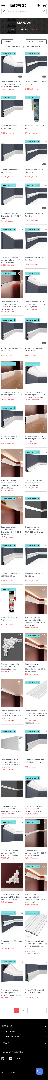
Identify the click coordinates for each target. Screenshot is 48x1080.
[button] (44, 11)
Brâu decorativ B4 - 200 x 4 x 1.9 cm (36, 214)
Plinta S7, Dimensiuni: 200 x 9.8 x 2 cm (36, 349)
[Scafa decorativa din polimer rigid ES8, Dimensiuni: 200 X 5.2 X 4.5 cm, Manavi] (12, 463)
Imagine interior (14, 47)
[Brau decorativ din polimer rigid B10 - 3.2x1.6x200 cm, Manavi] (12, 789)
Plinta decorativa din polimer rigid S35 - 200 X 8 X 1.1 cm (11, 394)
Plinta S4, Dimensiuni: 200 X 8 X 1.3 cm (12, 171)
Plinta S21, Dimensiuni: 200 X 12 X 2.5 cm (10, 575)
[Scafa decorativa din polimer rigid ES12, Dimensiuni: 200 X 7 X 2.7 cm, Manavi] (36, 600)
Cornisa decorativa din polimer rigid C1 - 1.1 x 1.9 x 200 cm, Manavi (12, 260)
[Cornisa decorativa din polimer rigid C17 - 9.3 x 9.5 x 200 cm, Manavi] (36, 375)
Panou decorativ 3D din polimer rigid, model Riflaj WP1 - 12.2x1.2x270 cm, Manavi (36, 945)
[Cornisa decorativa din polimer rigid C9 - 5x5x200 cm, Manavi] (12, 833)
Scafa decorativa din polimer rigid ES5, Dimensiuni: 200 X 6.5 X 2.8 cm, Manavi (11, 531)
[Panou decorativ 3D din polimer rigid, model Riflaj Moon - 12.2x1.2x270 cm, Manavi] (36, 693)
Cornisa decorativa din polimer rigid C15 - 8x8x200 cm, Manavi (34, 808)
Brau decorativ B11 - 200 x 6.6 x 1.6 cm (36, 575)
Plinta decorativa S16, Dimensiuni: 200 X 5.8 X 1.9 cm (11, 216)
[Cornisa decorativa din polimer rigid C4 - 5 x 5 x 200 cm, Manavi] (36, 463)
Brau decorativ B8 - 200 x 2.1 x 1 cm (36, 171)
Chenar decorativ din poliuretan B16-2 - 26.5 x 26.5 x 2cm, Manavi (11, 897)
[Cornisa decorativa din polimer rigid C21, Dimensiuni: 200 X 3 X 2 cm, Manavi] (12, 693)
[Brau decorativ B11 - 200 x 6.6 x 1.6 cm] (36, 556)
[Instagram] (18, 1059)
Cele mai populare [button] (35, 42)
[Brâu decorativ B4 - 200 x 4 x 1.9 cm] (36, 196)
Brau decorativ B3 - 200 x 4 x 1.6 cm (35, 259)
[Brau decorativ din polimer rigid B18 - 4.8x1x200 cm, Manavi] (36, 510)
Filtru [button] (7, 42)
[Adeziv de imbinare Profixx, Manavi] (12, 600)
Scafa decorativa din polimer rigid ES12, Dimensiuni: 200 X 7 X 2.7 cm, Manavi (35, 621)
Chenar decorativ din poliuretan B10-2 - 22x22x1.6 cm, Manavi (10, 666)
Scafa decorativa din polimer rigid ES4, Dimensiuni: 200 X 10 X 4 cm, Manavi (11, 763)
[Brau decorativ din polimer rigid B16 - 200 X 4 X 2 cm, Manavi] (36, 833)
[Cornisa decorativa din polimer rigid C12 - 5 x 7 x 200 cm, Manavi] (36, 284)
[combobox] (24, 11)
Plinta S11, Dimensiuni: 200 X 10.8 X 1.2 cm (34, 761)
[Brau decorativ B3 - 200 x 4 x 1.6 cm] (36, 240)
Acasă (13, 29)
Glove (15, 1073)
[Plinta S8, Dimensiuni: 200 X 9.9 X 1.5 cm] (12, 108)
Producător (23, 29)
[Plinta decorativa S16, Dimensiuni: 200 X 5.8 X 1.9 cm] (12, 196)
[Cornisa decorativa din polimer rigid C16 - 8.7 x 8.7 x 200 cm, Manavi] (12, 64)
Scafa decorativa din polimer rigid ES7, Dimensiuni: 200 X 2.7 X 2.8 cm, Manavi (35, 668)
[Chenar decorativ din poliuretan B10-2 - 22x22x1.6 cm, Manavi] (12, 647)
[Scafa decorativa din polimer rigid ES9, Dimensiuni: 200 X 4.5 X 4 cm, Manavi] (36, 877)
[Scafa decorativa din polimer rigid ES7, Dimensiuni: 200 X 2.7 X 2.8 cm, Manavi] (36, 647)
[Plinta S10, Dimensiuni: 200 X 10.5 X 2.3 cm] (36, 973)
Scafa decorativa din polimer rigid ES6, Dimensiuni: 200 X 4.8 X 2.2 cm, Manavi (11, 305)
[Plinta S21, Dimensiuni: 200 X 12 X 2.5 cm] (12, 556)
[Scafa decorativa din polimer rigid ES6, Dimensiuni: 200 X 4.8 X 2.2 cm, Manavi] (12, 284)
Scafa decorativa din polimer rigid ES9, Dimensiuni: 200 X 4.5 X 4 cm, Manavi (36, 898)
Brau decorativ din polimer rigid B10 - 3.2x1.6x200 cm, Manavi (11, 808)
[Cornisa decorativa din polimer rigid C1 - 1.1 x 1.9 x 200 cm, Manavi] (12, 240)
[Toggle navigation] (3, 5)
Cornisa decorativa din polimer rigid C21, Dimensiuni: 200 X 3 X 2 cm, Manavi (11, 714)
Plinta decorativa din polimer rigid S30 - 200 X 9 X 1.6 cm (35, 438)
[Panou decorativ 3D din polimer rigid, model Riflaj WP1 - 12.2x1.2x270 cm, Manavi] (36, 924)
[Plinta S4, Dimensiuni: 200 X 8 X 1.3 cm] (12, 152)
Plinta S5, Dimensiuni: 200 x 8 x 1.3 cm (12, 349)
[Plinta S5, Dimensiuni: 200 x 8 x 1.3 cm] (12, 331)
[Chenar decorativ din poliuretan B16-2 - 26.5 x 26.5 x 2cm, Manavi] (12, 877)
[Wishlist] (20, 53)
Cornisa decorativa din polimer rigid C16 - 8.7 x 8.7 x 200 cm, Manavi (11, 84)
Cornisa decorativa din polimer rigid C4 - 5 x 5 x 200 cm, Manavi (35, 482)
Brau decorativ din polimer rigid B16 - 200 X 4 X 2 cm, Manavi (35, 852)
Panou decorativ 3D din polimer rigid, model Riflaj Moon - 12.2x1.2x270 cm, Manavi (36, 714)
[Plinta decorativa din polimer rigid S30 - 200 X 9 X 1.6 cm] (36, 419)
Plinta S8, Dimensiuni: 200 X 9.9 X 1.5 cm (12, 127)
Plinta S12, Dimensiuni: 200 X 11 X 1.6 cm (10, 437)
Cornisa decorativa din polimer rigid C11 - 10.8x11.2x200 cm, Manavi (11, 992)
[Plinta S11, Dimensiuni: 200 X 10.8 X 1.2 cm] (36, 742)
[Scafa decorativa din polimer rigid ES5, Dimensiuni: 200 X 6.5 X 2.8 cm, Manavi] (12, 510)
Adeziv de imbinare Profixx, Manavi (9, 618)
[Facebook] (10, 1059)
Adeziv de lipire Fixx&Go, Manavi (35, 127)
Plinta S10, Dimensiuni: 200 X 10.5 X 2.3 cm (34, 991)
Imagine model (33, 47)
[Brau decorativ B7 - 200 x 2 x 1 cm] (36, 64)
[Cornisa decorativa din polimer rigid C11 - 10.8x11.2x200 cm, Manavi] (12, 973)
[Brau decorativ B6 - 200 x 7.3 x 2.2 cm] (12, 924)
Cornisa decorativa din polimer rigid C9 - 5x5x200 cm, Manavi (10, 852)
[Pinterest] (2, 1059)
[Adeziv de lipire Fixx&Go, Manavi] (36, 108)
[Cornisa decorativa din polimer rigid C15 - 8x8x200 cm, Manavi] (36, 789)
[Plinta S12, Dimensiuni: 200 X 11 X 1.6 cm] (12, 419)
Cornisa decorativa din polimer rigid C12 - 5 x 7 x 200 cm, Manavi (35, 304)
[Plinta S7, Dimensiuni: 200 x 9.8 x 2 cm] (36, 331)
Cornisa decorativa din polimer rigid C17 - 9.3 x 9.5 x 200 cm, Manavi (35, 394)
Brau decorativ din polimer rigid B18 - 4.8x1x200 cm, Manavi (34, 529)
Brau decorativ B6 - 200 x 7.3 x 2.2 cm (11, 942)
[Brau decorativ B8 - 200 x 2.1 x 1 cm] (36, 152)
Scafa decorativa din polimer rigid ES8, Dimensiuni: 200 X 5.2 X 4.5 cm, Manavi (11, 484)
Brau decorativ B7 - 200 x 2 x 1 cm (35, 83)
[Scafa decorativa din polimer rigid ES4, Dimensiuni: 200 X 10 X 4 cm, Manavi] (12, 742)
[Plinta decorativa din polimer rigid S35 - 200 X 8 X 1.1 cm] (12, 375)
